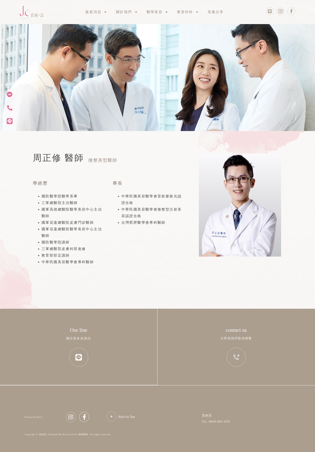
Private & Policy (33, 417)
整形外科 (188, 12)
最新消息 (96, 12)
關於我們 (127, 12)
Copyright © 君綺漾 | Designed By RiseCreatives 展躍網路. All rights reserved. (68, 434)
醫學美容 (157, 12)
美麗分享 (216, 12)
